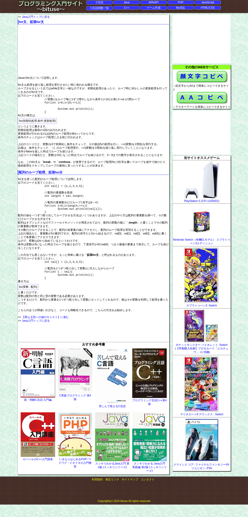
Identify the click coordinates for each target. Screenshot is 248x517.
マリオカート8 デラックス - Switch (201, 414)
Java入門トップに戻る (36, 16)
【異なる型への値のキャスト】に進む (45, 329)
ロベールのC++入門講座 (38, 471)
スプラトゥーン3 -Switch (201, 305)
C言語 (99, 2)
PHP (181, 2)
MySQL (180, 7)
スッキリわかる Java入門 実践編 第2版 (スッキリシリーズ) (149, 479)
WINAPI (154, 2)
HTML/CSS (208, 7)
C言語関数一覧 (99, 8)
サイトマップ (130, 491)
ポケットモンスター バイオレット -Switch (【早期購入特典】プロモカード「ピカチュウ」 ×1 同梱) (201, 348)
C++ (126, 7)
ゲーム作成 (154, 7)
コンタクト (147, 491)
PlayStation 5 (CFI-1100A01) (201, 200)
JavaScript (207, 2)
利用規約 (97, 491)
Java (127, 2)
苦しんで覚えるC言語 (112, 418)
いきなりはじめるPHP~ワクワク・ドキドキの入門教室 (75, 475)
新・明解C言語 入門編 (38, 412)
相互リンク (112, 491)
